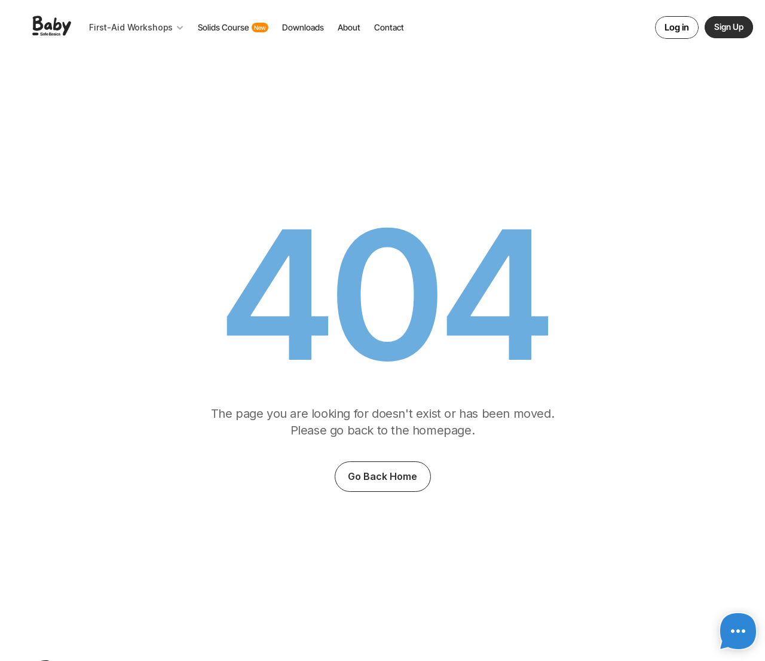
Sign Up (728, 27)
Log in (677, 27)
